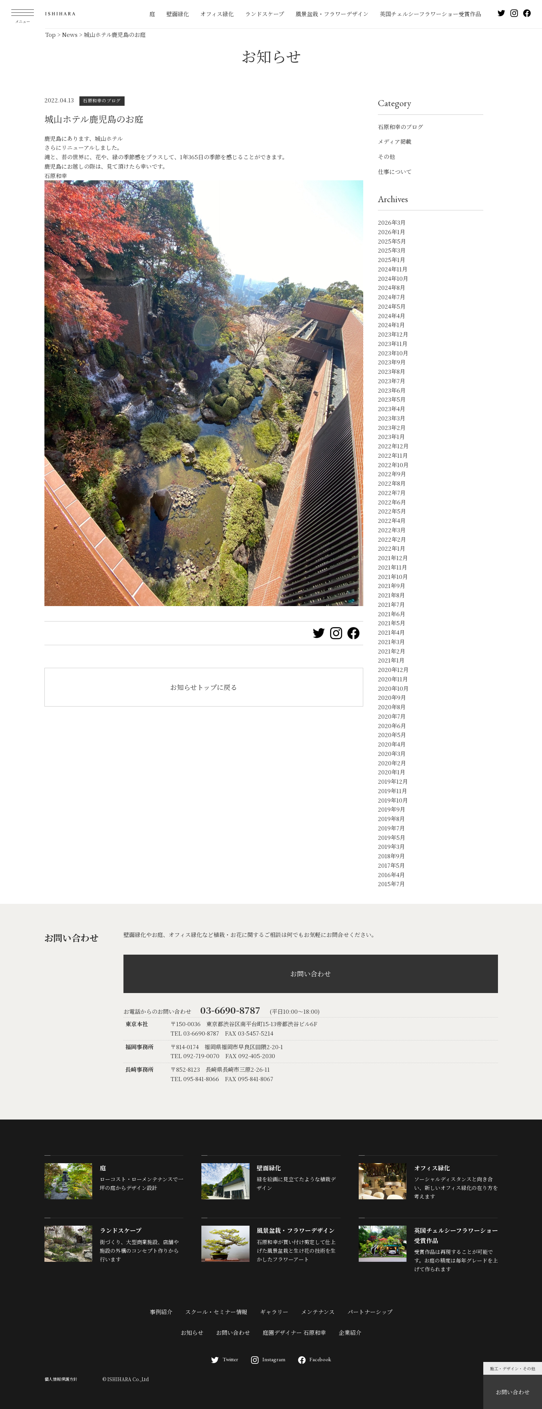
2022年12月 (393, 446)
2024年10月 (393, 278)
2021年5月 (391, 623)
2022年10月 (393, 465)
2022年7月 (392, 493)
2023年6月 (392, 390)
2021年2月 (391, 651)
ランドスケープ (264, 14)
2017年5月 (391, 865)
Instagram (268, 1359)
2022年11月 (393, 455)
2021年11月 (392, 567)
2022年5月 (392, 511)
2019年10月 (393, 800)
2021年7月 (391, 604)
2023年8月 (391, 371)
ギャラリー (274, 1312)
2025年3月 (392, 250)
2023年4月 (391, 409)
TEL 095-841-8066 (195, 1079)
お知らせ (192, 1332)
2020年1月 (391, 772)
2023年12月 (393, 334)
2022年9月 (392, 474)
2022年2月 (392, 539)
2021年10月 (393, 576)
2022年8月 (392, 483)
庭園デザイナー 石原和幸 (294, 1332)
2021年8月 (391, 595)
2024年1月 (391, 325)
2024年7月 (391, 297)
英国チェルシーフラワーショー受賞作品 (430, 14)
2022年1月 (391, 548)
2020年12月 (393, 669)
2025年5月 (392, 241)
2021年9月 (391, 585)
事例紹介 (161, 1312)
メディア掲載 (394, 141)
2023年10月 (393, 353)
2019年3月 (391, 846)
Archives (393, 199)
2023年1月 (391, 436)
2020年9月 (392, 697)
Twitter (224, 1359)
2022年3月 (392, 530)
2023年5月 (392, 399)
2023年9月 (392, 362)
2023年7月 (391, 381)
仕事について (395, 171)
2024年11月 (393, 269)
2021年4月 (391, 632)
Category (394, 103)
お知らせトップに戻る (203, 687)
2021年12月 (393, 558)
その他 (386, 156)
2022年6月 (392, 502)
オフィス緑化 (217, 14)
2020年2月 (392, 763)
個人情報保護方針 (61, 1379)
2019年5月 (391, 837)
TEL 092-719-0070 (195, 1056)
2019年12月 (393, 781)
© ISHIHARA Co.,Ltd (125, 1379)
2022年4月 (392, 520)
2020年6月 (392, 726)
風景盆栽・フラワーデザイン (331, 14)
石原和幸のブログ (400, 127)
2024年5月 (392, 306)
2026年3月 (392, 222)
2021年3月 (391, 642)
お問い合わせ (513, 1392)
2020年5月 (392, 735)
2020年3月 (392, 753)
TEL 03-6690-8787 (195, 1033)
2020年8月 (392, 707)
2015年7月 (391, 884)
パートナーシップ (370, 1312)
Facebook (314, 1359)
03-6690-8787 (230, 1009)
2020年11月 (393, 679)
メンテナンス (318, 1312)
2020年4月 (392, 744)
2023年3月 (391, 418)
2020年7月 (392, 716)
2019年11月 (392, 791)
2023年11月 (393, 343)
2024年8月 (391, 287)
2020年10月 (393, 688)
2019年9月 (391, 809)
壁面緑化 (177, 14)
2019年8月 (391, 819)
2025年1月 (391, 260)
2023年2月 (392, 427)
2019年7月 (391, 828)
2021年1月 (391, 660)
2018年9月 (391, 856)
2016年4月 (391, 875)
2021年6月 (391, 614)
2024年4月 (391, 316)
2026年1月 (391, 232)
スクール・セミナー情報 (216, 1312)
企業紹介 (350, 1332)
